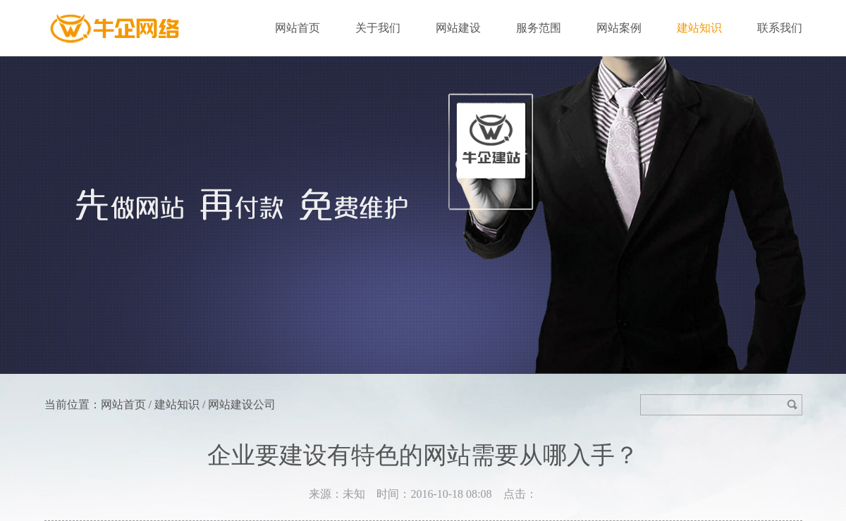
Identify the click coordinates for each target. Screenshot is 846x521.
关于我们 (377, 28)
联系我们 (779, 28)
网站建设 (458, 28)
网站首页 (297, 28)
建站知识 (699, 28)
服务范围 (538, 28)
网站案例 (619, 28)
